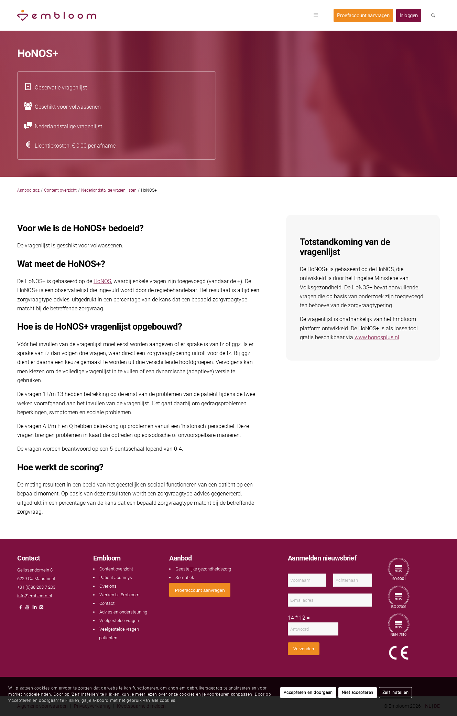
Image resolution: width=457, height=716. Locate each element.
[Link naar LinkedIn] (34, 609)
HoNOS (102, 281)
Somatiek (184, 577)
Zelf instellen (395, 692)
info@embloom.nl (34, 595)
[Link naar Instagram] (41, 609)
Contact (107, 603)
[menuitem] (318, 15)
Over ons (108, 586)
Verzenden (303, 648)
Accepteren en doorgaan (308, 692)
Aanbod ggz (28, 190)
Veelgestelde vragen (119, 620)
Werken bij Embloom (119, 594)
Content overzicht (60, 190)
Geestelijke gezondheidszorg (203, 568)
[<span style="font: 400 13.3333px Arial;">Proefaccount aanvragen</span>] (199, 590)
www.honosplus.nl (377, 337)
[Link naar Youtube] (27, 609)
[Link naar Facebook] (20, 609)
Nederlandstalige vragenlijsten (109, 190)
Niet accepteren (357, 692)
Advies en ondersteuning (123, 612)
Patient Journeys (115, 577)
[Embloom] (56, 15)
